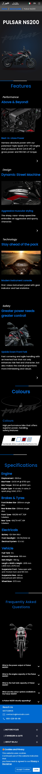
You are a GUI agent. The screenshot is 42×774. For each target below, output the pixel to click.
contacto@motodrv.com (17, 714)
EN (34, 3)
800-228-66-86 (13, 719)
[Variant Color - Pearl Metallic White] (18, 439)
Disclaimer (7, 764)
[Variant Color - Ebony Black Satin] (13, 439)
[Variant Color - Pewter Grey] (29, 439)
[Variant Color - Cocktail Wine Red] (24, 439)
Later (36, 770)
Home (4, 9)
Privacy (34, 761)
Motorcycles (15, 9)
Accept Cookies (23, 770)
